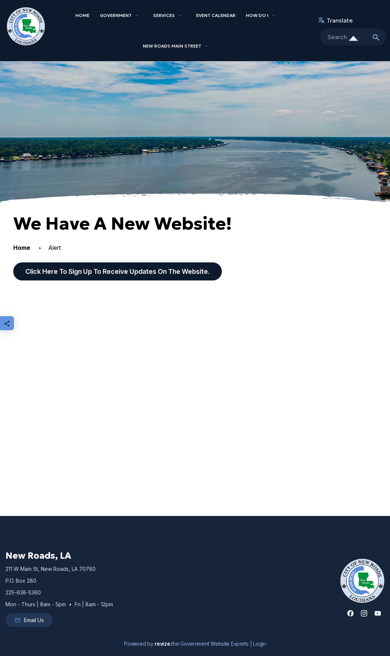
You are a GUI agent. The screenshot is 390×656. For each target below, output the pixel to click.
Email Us (29, 620)
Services (164, 15)
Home (82, 15)
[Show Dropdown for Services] (179, 15)
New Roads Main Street (172, 46)
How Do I (257, 15)
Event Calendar (215, 15)
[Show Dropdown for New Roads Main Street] (206, 46)
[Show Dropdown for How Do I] (273, 15)
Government (116, 15)
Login (259, 644)
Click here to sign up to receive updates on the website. (117, 271)
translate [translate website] (336, 20)
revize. (163, 644)
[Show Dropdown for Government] (136, 15)
